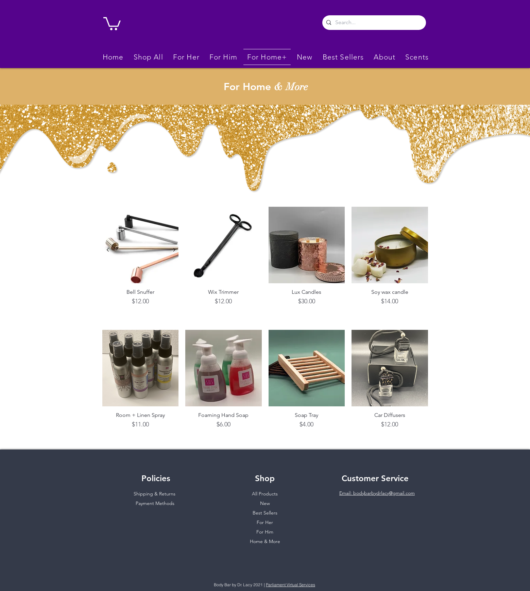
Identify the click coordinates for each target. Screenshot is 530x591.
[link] (112, 23)
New (265, 503)
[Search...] (373, 22)
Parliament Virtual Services (290, 584)
